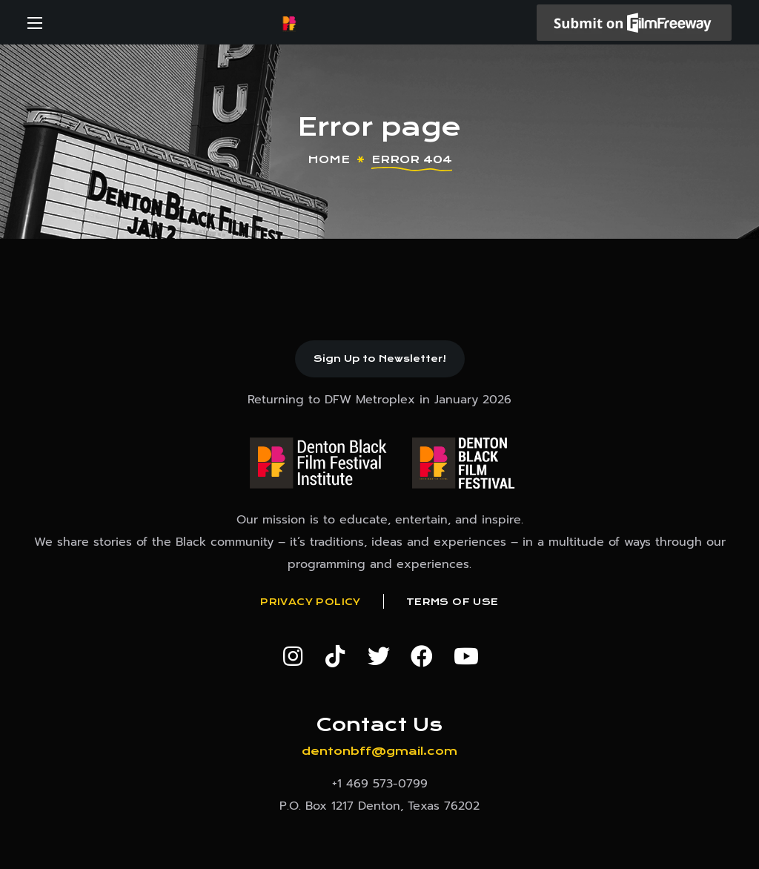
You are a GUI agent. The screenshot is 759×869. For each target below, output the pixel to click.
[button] (380, 358)
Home (329, 159)
